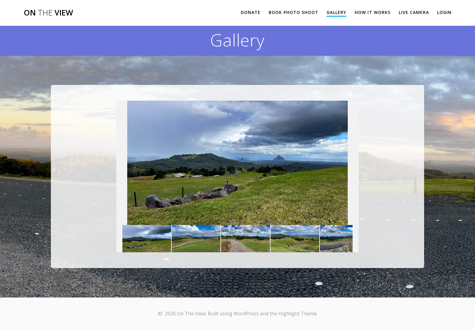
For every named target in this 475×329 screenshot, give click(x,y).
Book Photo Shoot (293, 12)
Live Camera (414, 12)
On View (48, 13)
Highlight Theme (297, 313)
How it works (372, 12)
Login (444, 12)
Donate (251, 12)
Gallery (336, 12)
